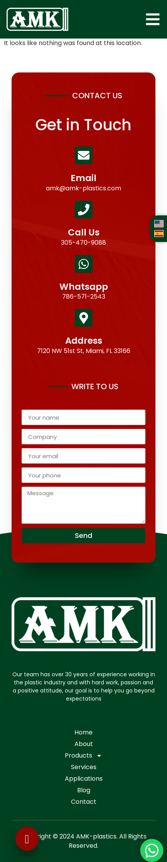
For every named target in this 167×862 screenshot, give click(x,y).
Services (83, 767)
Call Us (84, 232)
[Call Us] (84, 209)
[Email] (84, 155)
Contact (83, 801)
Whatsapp (83, 287)
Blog (83, 790)
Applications (84, 778)
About (83, 743)
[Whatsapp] (84, 264)
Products (83, 755)
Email (83, 178)
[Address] (84, 318)
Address (83, 340)
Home (83, 732)
